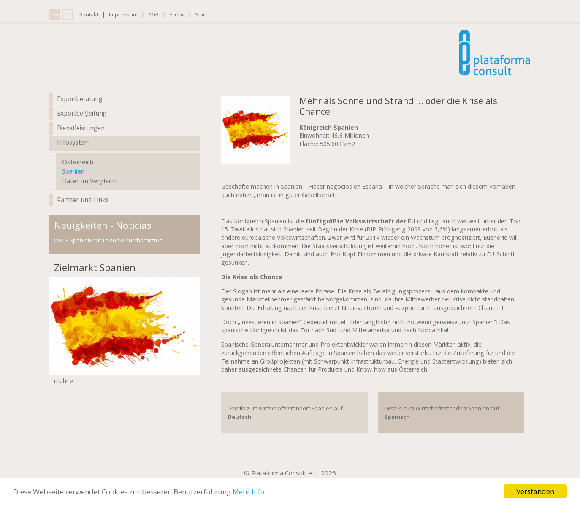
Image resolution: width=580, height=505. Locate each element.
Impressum (123, 14)
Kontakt (88, 14)
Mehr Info (248, 492)
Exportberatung (80, 99)
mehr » (63, 381)
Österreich (77, 161)
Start (201, 14)
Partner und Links (83, 200)
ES (67, 14)
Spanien (73, 171)
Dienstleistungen (81, 128)
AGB (153, 14)
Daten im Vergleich (89, 180)
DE (54, 14)
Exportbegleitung (82, 113)
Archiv (176, 14)
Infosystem (73, 142)
